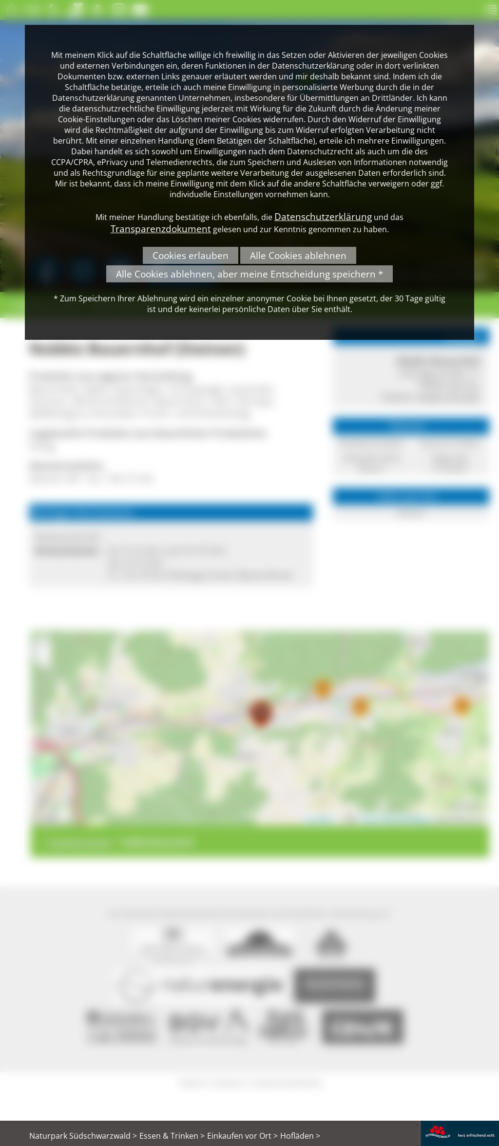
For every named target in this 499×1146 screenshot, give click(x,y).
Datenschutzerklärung (323, 216)
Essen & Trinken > (172, 1135)
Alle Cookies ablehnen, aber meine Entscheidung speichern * (249, 274)
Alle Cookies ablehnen (298, 255)
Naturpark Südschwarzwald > (83, 1135)
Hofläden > (300, 1135)
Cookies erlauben (191, 255)
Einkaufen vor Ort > (242, 1135)
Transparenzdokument (161, 228)
